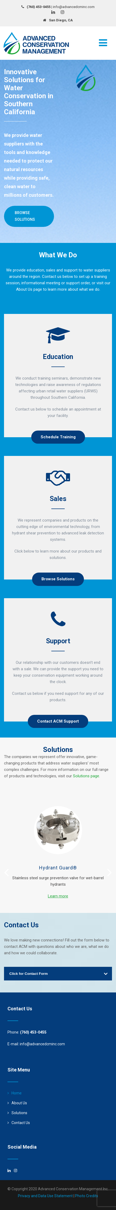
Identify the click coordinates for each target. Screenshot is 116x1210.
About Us (19, 1103)
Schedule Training (58, 437)
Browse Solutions (25, 216)
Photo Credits (86, 1196)
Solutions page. (86, 776)
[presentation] (6, 872)
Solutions (19, 1113)
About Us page (29, 289)
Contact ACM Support (58, 721)
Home (16, 1093)
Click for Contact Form (28, 974)
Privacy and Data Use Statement (45, 1196)
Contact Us (20, 1123)
